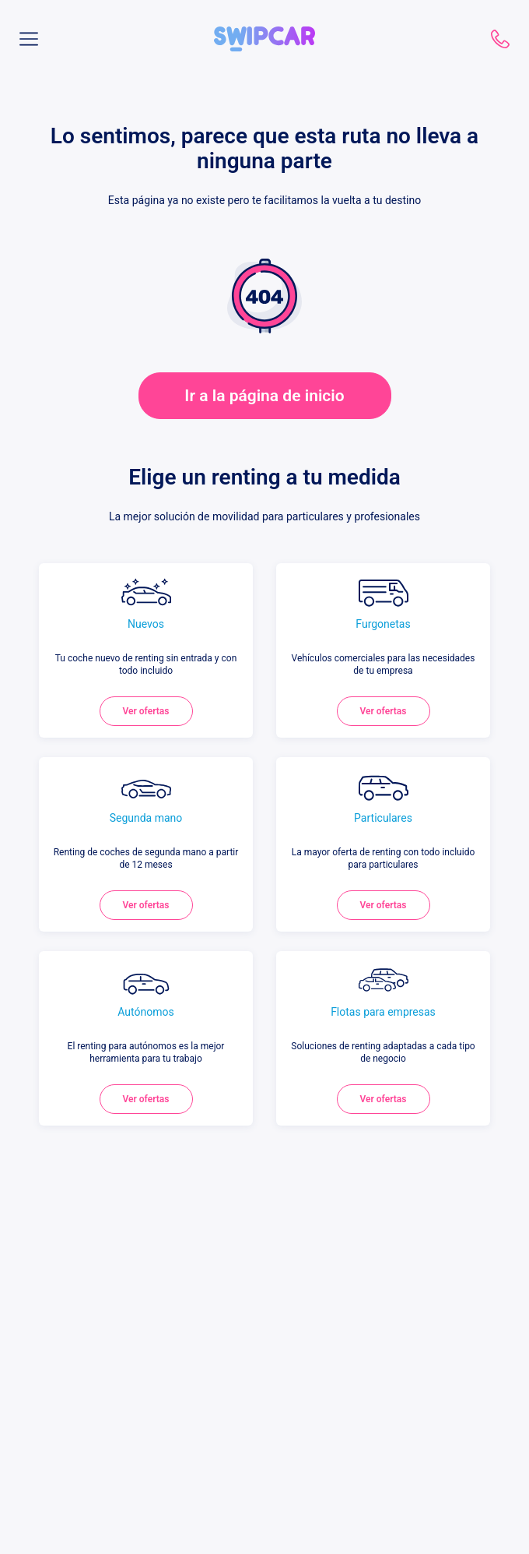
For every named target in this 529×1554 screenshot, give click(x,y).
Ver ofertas (146, 711)
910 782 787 (500, 39)
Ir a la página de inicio (264, 395)
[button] (264, 32)
